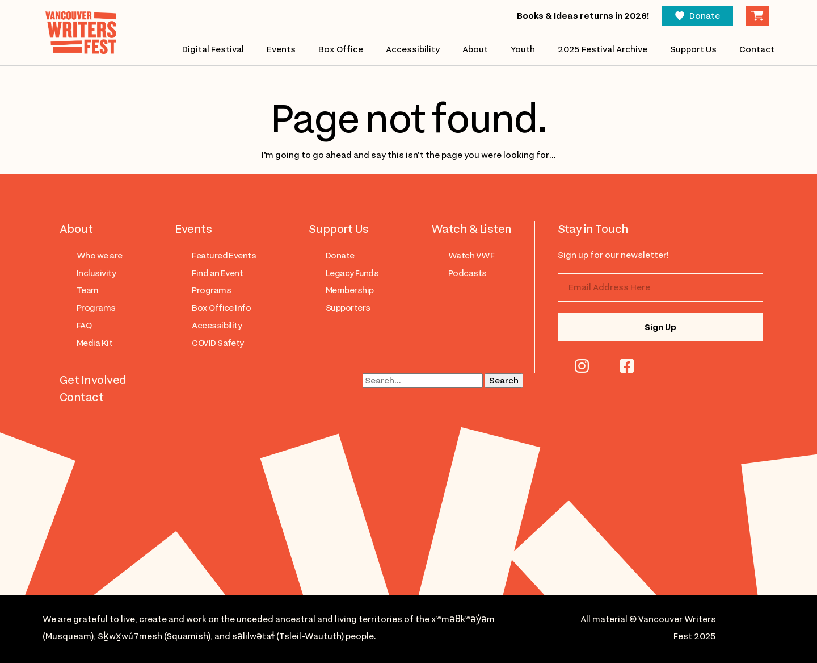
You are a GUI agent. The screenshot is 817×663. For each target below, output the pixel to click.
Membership (350, 290)
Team (88, 290)
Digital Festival (213, 49)
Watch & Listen (471, 229)
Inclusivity (96, 273)
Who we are (100, 255)
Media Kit (94, 343)
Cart (757, 16)
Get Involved (93, 380)
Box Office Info (221, 308)
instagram (582, 366)
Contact (756, 49)
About (475, 49)
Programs (96, 308)
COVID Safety (218, 343)
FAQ (84, 325)
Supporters (348, 308)
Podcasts (467, 273)
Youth (523, 49)
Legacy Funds (352, 273)
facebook (627, 366)
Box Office (340, 49)
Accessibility (413, 49)
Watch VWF (471, 255)
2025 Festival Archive (602, 49)
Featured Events (224, 255)
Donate (704, 16)
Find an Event (217, 273)
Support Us (693, 49)
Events (281, 49)
